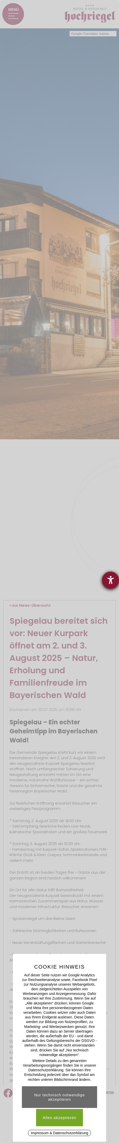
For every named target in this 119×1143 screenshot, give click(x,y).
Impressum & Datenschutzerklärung (59, 1133)
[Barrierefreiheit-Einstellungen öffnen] (110, 580)
